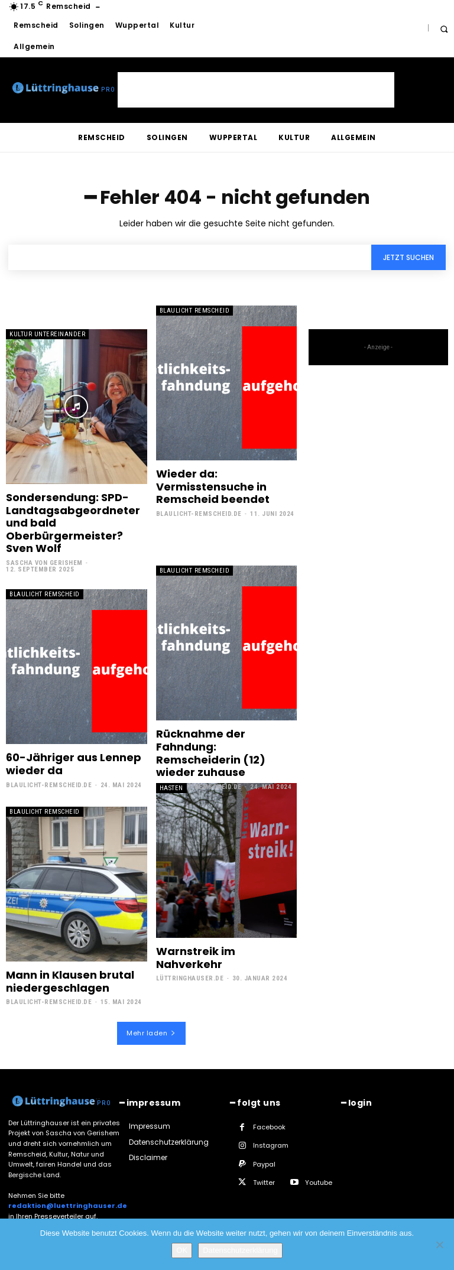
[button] (443, 28)
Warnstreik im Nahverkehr (195, 958)
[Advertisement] (256, 90)
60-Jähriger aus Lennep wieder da (73, 764)
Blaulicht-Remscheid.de (199, 514)
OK (181, 1250)
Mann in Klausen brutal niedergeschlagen (70, 981)
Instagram (270, 1145)
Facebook (269, 1127)
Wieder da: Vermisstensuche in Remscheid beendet (213, 486)
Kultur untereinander (47, 334)
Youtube (318, 1182)
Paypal (264, 1164)
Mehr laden (151, 1033)
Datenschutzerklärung (240, 1250)
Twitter (264, 1182)
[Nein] (439, 1244)
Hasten (171, 788)
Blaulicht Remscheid (195, 310)
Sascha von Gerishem (44, 563)
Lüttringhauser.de (190, 978)
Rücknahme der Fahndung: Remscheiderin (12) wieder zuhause (210, 752)
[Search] (408, 257)
